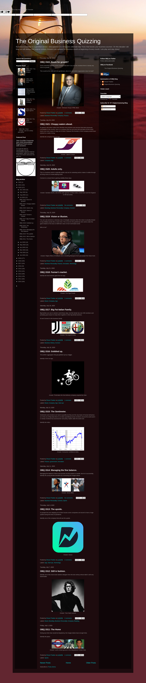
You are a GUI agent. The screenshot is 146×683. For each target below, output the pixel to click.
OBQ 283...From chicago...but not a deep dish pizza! (25, 130)
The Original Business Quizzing (58, 41)
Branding (47, 208)
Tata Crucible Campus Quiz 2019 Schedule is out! (30, 91)
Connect (72, 208)
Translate (112, 99)
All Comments (106, 109)
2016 (20, 266)
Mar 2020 (23, 250)
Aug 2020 (23, 195)
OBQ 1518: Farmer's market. (53, 272)
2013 (20, 274)
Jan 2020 (23, 255)
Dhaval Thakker (108, 81)
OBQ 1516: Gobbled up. (51, 351)
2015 (20, 268)
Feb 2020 (23, 252)
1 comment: (68, 158)
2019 (20, 258)
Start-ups (61, 403)
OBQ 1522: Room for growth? (54, 62)
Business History (49, 343)
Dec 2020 (23, 189)
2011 (20, 279)
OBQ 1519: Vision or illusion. (54, 216)
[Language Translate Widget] (110, 96)
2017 (20, 263)
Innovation (66, 263)
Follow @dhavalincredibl (107, 61)
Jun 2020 (23, 242)
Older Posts (91, 663)
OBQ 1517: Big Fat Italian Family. (56, 309)
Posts (104, 106)
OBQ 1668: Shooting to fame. (29, 80)
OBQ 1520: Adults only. (51, 169)
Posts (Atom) (52, 667)
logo (52, 160)
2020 (20, 187)
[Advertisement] (25, 317)
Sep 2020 (23, 192)
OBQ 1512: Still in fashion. (52, 571)
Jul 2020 (22, 197)
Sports (65, 500)
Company (60, 115)
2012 (20, 276)
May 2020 (23, 245)
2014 (20, 271)
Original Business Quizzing (112, 84)
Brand (46, 301)
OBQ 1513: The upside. (51, 509)
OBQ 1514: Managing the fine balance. (58, 470)
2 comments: (68, 113)
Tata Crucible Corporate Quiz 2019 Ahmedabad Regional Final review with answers (25, 143)
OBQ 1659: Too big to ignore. (30, 109)
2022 (20, 182)
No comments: (68, 205)
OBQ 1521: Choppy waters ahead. (56, 124)
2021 (20, 185)
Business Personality (51, 115)
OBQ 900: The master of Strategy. (30, 100)
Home (68, 663)
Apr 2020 (23, 247)
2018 (20, 261)
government (53, 461)
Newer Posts (45, 663)
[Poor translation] (7, 12)
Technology (73, 263)
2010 (20, 281)
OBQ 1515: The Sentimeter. (53, 411)
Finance (66, 115)
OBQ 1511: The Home (50, 629)
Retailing (76, 621)
